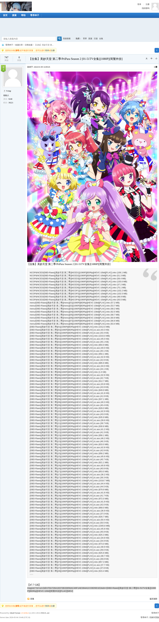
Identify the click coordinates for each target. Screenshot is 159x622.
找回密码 (145, 8)
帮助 (23, 15)
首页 (5, 15)
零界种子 (16, 6)
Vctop (8, 91)
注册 (147, 4)
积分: (5, 103)
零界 (85, 38)
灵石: (5, 99)
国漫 (90, 38)
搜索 (14, 15)
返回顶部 (153, 599)
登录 (139, 4)
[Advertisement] (79, 27)
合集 (101, 38)
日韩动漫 (28, 45)
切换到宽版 (154, 617)
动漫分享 (19, 45)
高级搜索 (67, 38)
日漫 (96, 38)
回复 (32, 599)
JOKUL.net (45, 613)
